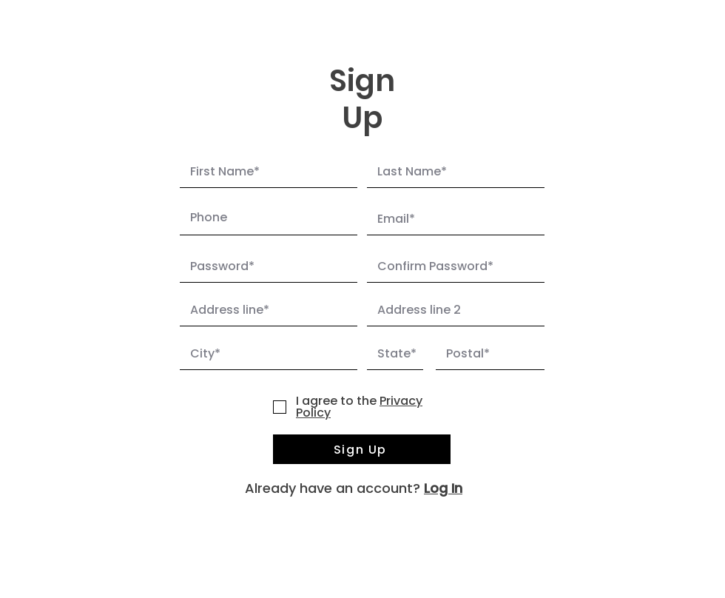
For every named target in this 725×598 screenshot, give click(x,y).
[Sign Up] (362, 449)
